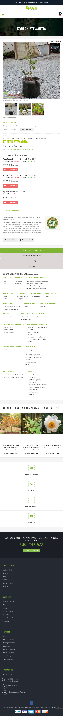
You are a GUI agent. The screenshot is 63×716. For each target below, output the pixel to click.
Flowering (31, 394)
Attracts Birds (26, 317)
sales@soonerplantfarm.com (17, 692)
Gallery (4, 608)
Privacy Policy (6, 646)
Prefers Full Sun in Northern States (14, 375)
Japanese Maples (7, 583)
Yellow (5, 299)
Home (20, 24)
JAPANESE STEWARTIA (52, 446)
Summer (27, 360)
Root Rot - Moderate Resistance (36, 288)
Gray (5, 281)
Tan (5, 283)
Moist (30, 334)
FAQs (4, 636)
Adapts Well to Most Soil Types (37, 327)
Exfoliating (19, 281)
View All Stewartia (28, 138)
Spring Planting (8, 330)
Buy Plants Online (8, 601)
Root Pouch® (31, 161)
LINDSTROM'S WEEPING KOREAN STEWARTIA (10, 447)
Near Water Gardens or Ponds (38, 384)
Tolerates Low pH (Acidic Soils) (37, 339)
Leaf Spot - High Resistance (35, 283)
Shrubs (4, 580)
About (4, 605)
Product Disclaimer (8, 652)
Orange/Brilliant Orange (11, 309)
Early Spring (28, 350)
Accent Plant (32, 375)
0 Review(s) (14, 149)
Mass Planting (33, 382)
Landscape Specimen (35, 380)
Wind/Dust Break (34, 392)
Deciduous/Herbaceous (11, 317)
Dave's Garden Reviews (9, 618)
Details (16, 161)
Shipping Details (7, 659)
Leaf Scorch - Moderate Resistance (37, 281)
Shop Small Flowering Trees (12, 138)
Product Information (8, 649)
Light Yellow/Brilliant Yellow (12, 307)
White (5, 296)
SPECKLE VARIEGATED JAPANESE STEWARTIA (31, 447)
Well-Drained (32, 342)
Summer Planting (9, 332)
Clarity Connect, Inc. (52, 707)
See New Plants (7, 570)
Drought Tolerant (33, 332)
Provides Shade (33, 389)
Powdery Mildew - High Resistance (37, 286)
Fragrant (20, 299)
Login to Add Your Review (25, 149)
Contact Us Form (7, 674)
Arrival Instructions (8, 639)
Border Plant (32, 377)
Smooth (18, 283)
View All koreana (41, 138)
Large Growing (36, 296)
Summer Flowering (30, 362)
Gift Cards (5, 615)
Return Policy (6, 656)
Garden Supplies (7, 611)
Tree (38, 317)
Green (26, 307)
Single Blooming (23, 296)
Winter (27, 364)
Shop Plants (27, 24)
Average (30, 330)
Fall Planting (7, 327)
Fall (26, 352)
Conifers (5, 586)
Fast (47, 296)
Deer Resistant (26, 319)
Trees (4, 576)
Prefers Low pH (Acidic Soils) (36, 337)
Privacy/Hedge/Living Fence (37, 387)
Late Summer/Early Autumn (33, 357)
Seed (5, 350)
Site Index (5, 621)
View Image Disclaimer (9, 117)
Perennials (5, 573)
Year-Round (28, 367)
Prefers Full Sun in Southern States (14, 377)
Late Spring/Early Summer (32, 355)
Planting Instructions (8, 643)
